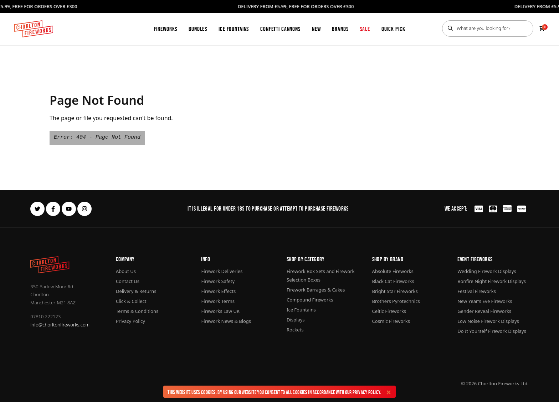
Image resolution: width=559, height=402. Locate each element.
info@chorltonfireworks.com (59, 324)
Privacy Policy (366, 392)
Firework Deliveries (221, 271)
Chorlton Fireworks (498, 383)
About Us (126, 271)
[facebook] (53, 209)
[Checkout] (542, 28)
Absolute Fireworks (393, 271)
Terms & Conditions (137, 311)
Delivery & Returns (136, 291)
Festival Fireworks (476, 291)
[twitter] (37, 209)
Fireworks (166, 28)
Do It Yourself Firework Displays (491, 331)
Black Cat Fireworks (393, 281)
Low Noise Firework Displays (488, 321)
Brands (340, 28)
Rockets (295, 329)
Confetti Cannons (280, 28)
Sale (365, 28)
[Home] (33, 28)
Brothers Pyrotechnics (396, 301)
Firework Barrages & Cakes (316, 290)
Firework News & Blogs (226, 321)
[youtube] (69, 209)
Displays (296, 319)
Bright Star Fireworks (395, 291)
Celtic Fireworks (389, 311)
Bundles (198, 28)
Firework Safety (218, 281)
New (316, 28)
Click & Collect (131, 301)
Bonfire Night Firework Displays (491, 281)
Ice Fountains (234, 28)
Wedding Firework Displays (486, 271)
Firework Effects (218, 291)
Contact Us (127, 281)
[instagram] (84, 209)
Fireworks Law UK (220, 311)
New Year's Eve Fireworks (484, 301)
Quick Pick (393, 28)
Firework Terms (217, 301)
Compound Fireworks (310, 300)
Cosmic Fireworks (391, 321)
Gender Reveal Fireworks (484, 311)
